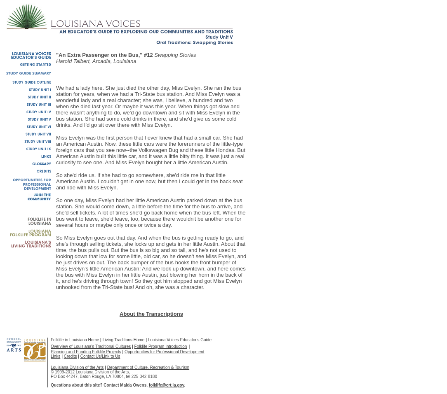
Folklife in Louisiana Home (75, 340)
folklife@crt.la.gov (166, 385)
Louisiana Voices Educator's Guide (180, 340)
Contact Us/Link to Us (100, 356)
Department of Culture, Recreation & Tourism (148, 367)
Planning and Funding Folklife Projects (86, 352)
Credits (70, 356)
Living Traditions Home (124, 340)
